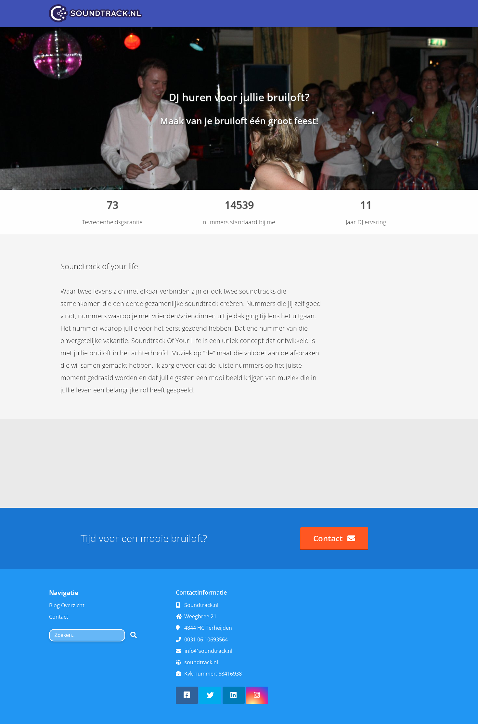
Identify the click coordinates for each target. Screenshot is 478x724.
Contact (58, 616)
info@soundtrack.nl (208, 650)
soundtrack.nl (201, 662)
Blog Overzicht (66, 605)
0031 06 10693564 (206, 639)
